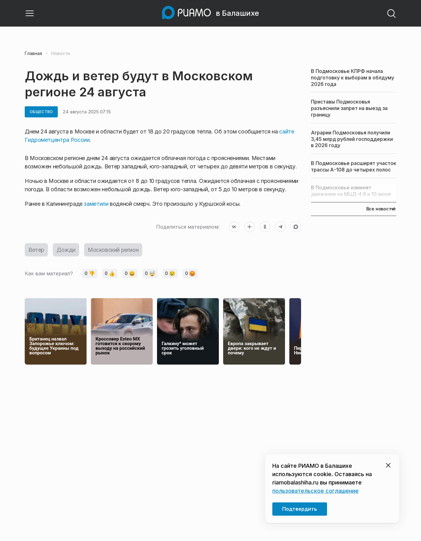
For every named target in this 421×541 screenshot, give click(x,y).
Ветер (36, 250)
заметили (96, 204)
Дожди (66, 250)
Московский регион (113, 250)
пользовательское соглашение (315, 491)
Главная (33, 53)
